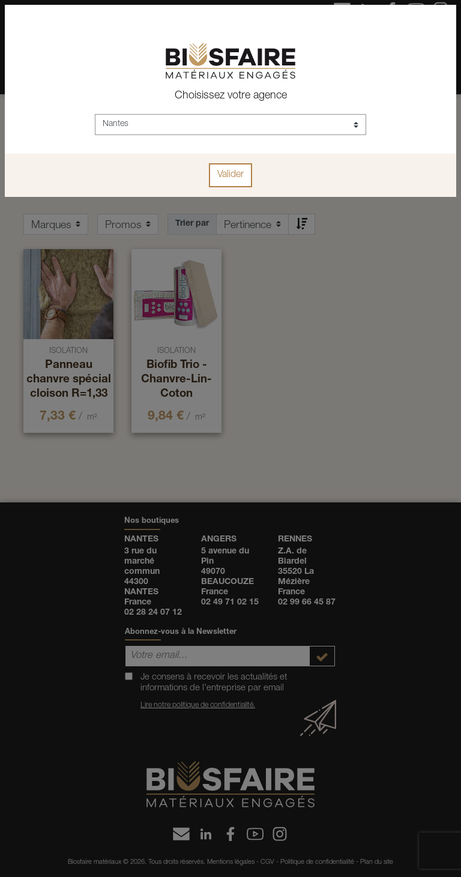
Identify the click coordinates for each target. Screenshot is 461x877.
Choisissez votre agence (231, 96)
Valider (230, 175)
